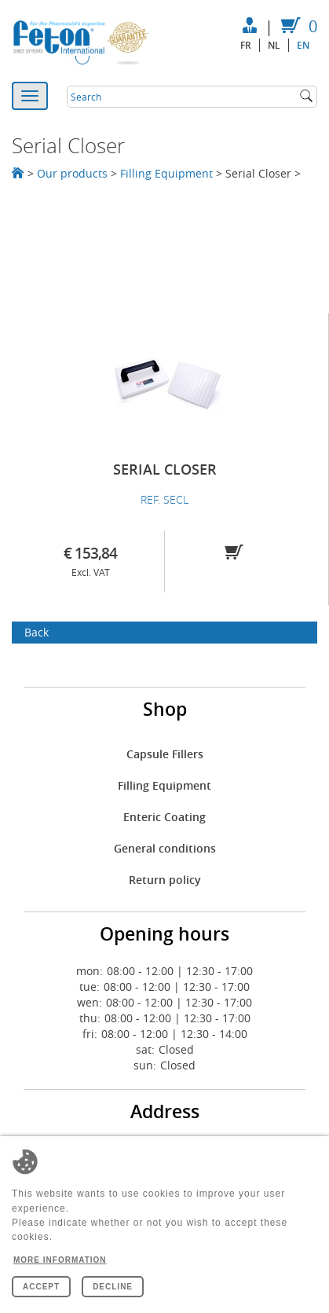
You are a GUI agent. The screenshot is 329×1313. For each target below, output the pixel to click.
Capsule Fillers (164, 753)
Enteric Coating (164, 816)
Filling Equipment (166, 173)
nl (274, 45)
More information (60, 1260)
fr (245, 45)
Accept (41, 1286)
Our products (72, 173)
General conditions (165, 848)
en (303, 45)
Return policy (165, 879)
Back (36, 632)
